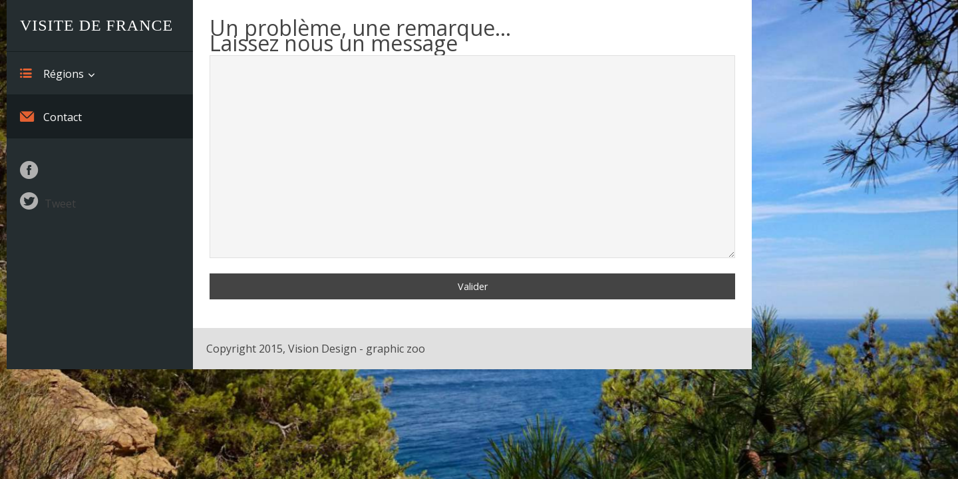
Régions (52, 73)
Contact (51, 116)
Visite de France (96, 25)
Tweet (60, 203)
